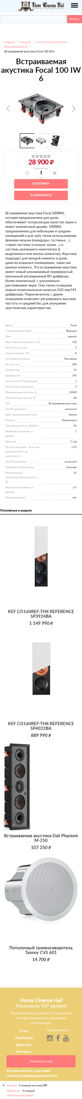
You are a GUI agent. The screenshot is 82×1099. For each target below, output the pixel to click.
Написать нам (41, 1061)
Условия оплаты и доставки (28, 1071)
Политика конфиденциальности (31, 1076)
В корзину (41, 183)
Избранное (13, 1091)
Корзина (12, 1085)
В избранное (41, 195)
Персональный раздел (20, 1095)
